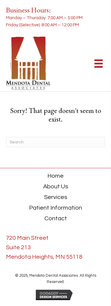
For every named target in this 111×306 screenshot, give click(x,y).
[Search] (55, 142)
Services (55, 197)
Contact (55, 218)
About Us (55, 187)
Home (55, 176)
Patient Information (55, 208)
